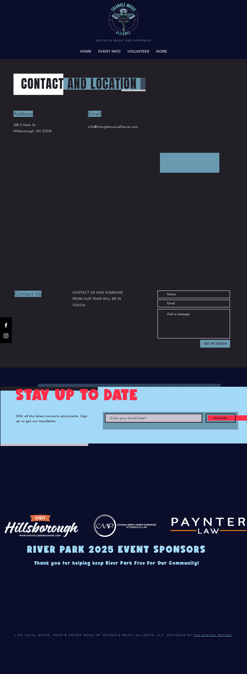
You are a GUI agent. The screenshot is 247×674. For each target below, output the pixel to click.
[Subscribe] (221, 418)
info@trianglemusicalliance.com (113, 127)
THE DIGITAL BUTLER (212, 635)
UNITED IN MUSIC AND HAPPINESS (123, 40)
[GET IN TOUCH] (215, 344)
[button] (161, 51)
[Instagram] (6, 336)
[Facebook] (6, 325)
